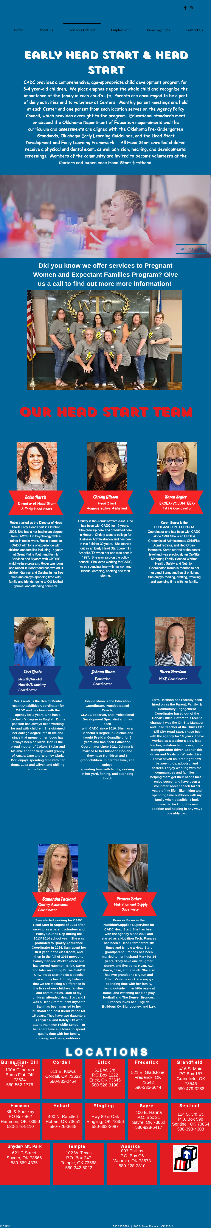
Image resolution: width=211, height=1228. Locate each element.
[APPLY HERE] (191, 249)
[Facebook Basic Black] (185, 8)
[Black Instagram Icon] (191, 8)
